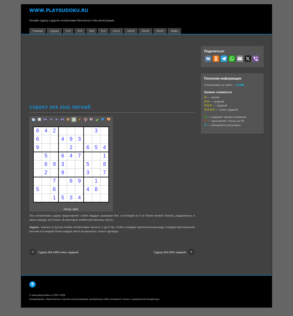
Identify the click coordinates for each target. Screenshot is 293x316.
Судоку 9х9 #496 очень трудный (53, 252)
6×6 (80, 30)
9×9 (103, 30)
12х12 (116, 30)
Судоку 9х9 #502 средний (174, 252)
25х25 (160, 30)
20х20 (145, 30)
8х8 (91, 30)
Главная (37, 30)
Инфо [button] (174, 30)
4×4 (68, 30)
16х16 (131, 30)
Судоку (54, 30)
